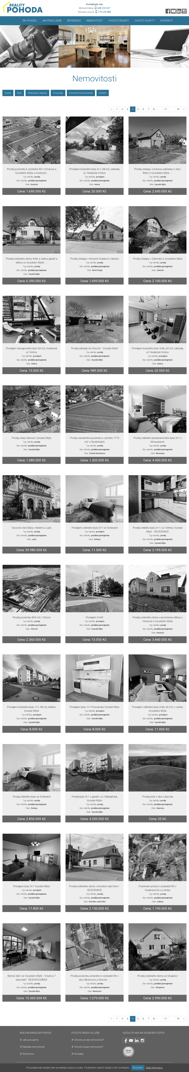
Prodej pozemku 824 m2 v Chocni (32, 617)
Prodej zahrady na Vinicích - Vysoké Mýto (94, 348)
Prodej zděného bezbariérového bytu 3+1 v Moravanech (157, 440)
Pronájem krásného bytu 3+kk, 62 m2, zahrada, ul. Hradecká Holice (157, 350)
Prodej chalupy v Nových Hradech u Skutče (94, 258)
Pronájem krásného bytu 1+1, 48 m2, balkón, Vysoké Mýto (31, 709)
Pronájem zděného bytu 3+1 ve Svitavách (94, 527)
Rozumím (138, 1067)
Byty (19, 93)
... (159, 109)
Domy (8, 93)
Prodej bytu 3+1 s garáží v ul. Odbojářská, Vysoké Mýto (95, 798)
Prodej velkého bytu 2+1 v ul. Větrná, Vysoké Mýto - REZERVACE (157, 529)
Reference (74, 20)
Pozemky (58, 93)
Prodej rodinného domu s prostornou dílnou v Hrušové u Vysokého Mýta (158, 619)
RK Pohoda (30, 20)
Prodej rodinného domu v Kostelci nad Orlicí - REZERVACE (94, 888)
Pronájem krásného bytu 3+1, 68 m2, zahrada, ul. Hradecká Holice (94, 171)
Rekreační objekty (37, 93)
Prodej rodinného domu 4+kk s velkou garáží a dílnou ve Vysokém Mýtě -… (31, 260)
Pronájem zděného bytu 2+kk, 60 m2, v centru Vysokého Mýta (157, 709)
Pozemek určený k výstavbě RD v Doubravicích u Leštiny (157, 888)
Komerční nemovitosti (81, 93)
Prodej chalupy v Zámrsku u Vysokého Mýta (157, 258)
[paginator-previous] (111, 109)
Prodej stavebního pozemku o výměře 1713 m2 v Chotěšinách (94, 440)
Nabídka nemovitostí (33, 1046)
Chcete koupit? (145, 20)
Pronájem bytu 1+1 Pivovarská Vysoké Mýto (94, 707)
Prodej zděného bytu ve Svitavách (32, 796)
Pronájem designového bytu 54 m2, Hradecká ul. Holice (31, 350)
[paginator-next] (184, 109)
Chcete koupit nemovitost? (88, 1046)
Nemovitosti (94, 20)
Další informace (154, 1067)
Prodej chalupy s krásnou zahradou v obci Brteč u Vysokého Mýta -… (157, 171)
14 (178, 109)
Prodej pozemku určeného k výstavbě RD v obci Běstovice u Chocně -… (94, 977)
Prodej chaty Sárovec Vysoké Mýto (31, 438)
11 (165, 109)
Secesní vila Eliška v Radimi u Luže (31, 527)
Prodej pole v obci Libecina (157, 796)
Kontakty (166, 20)
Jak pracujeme (52, 20)
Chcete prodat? (118, 20)
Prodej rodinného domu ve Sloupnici (157, 975)
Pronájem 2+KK (94, 617)
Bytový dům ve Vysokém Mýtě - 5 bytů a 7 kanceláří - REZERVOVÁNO (31, 977)
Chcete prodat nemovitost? (89, 1039)
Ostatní (102, 93)
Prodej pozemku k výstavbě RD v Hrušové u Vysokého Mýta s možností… (31, 171)
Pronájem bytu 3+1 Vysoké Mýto (31, 886)
